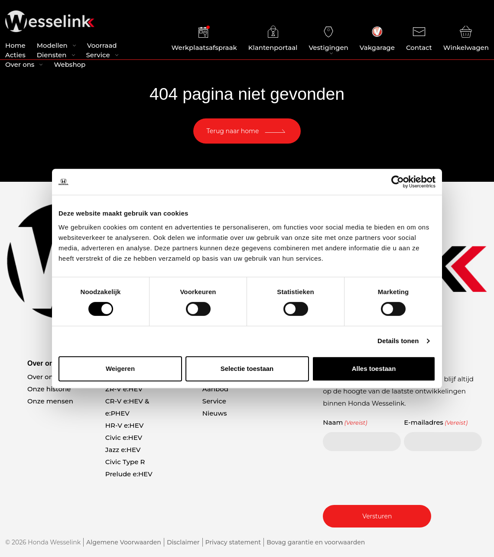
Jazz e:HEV (123, 450)
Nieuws (214, 413)
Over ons (19, 66)
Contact (419, 39)
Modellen (52, 47)
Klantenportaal (273, 39)
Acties (15, 56)
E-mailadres (436, 422)
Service (98, 56)
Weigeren (120, 368)
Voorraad (102, 47)
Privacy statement (233, 542)
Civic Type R (125, 462)
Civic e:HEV (123, 437)
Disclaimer (183, 542)
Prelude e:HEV (129, 474)
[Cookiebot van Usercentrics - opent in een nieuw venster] (398, 181)
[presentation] (389, 477)
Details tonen (398, 340)
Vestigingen (328, 39)
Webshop (69, 66)
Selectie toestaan (247, 368)
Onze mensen (50, 401)
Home (15, 47)
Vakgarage (377, 39)
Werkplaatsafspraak (204, 39)
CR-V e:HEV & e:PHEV (127, 407)
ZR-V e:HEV (124, 389)
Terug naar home (233, 131)
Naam (345, 422)
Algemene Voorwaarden (123, 542)
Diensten (52, 56)
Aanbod (215, 389)
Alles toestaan (374, 368)
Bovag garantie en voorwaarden (315, 542)
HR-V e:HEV (124, 425)
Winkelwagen (466, 39)
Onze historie (49, 389)
